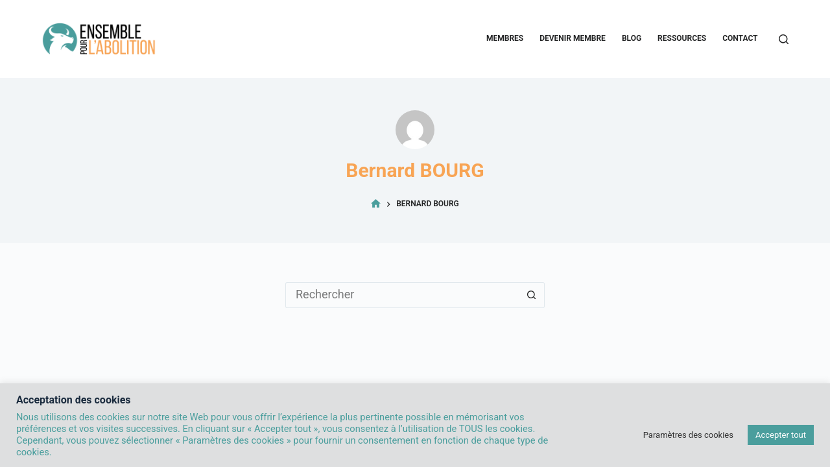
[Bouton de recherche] (532, 295)
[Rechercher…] (402, 295)
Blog (631, 38)
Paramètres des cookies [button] (688, 435)
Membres (504, 38)
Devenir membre (573, 38)
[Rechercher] (783, 39)
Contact (739, 38)
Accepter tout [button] (780, 435)
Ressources (682, 38)
